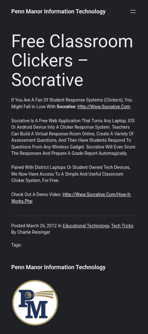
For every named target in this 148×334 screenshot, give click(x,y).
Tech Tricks (122, 225)
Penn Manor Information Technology (58, 11)
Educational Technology (86, 225)
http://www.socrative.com (104, 106)
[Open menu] (133, 11)
